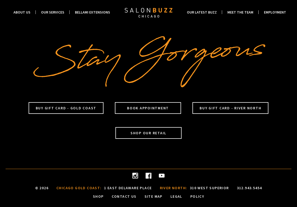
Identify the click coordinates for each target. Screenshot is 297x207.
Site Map (154, 196)
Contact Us (124, 196)
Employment (275, 12)
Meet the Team (240, 12)
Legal (176, 196)
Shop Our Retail (148, 133)
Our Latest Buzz (202, 12)
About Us (22, 12)
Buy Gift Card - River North (230, 108)
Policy (197, 196)
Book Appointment (148, 108)
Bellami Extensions (92, 12)
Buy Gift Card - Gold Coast (66, 108)
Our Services (52, 12)
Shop (98, 196)
